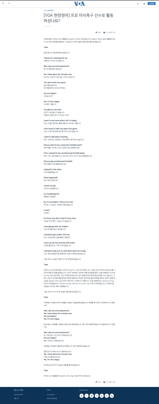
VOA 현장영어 (49, 11)
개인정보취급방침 (52, 398)
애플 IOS (16, 398)
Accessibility (51, 394)
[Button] (98, 32)
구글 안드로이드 (18, 394)
